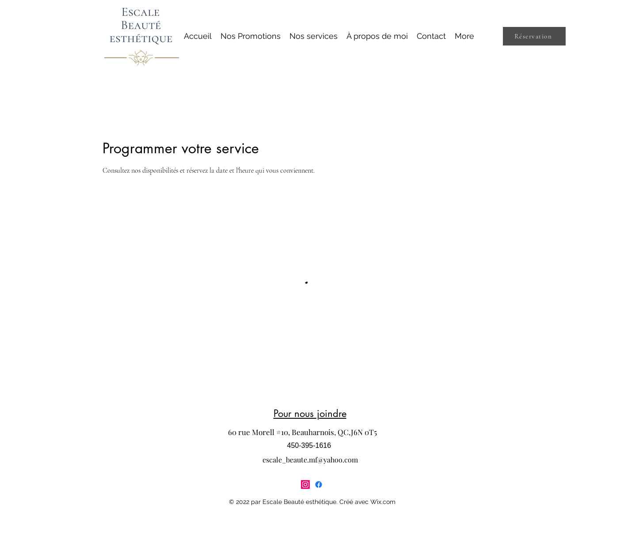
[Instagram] (305, 484)
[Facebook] (318, 484)
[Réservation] (534, 36)
